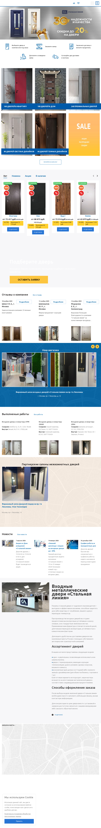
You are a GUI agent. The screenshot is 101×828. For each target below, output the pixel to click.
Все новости (22, 534)
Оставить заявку (29, 279)
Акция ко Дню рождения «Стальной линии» (23, 545)
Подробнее (13, 229)
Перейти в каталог (50, 162)
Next (97, 346)
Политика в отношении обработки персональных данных (17, 815)
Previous (93, 346)
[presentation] (93, 176)
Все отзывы (37, 295)
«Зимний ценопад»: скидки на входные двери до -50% (56, 547)
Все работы (38, 414)
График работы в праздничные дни (88, 544)
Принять (19, 821)
